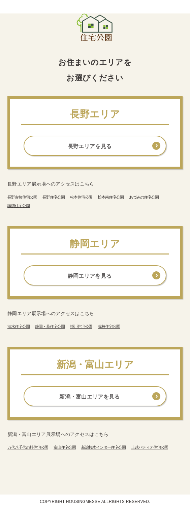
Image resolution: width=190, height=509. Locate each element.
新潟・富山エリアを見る (89, 397)
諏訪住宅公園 (18, 205)
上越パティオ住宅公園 (149, 447)
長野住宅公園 (53, 197)
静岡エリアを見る (90, 276)
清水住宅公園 (18, 326)
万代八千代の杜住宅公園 (27, 447)
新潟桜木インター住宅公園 (103, 447)
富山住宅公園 (65, 447)
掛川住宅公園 (81, 326)
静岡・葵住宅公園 (50, 326)
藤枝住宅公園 (109, 326)
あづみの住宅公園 (144, 197)
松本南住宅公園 (111, 197)
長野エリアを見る (90, 146)
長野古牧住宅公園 (22, 197)
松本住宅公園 (81, 197)
